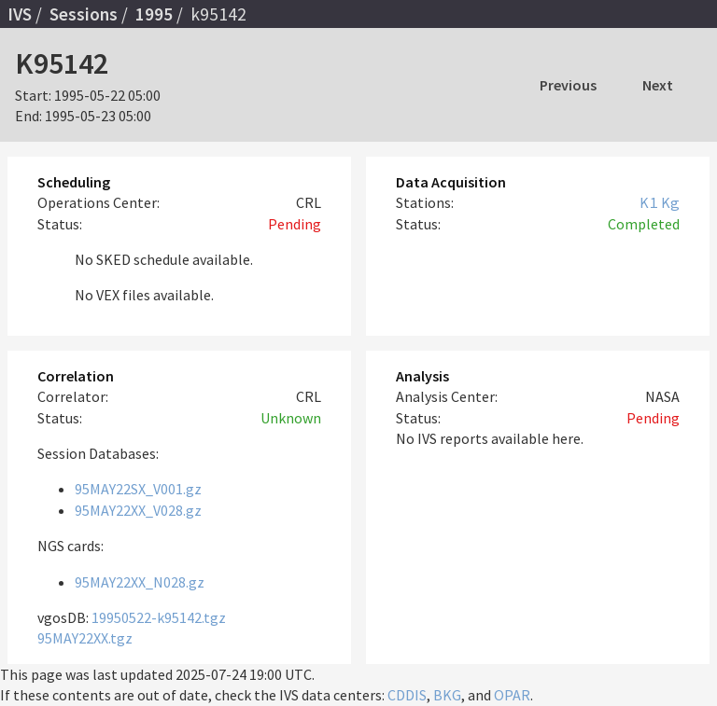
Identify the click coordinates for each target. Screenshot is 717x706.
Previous (568, 85)
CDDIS (407, 694)
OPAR (512, 694)
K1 (649, 202)
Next (657, 85)
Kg (670, 202)
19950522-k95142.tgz (158, 617)
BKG (447, 694)
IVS (19, 14)
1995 (154, 14)
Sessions (83, 14)
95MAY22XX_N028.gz (139, 582)
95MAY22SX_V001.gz (138, 488)
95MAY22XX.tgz (85, 638)
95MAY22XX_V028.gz (138, 510)
